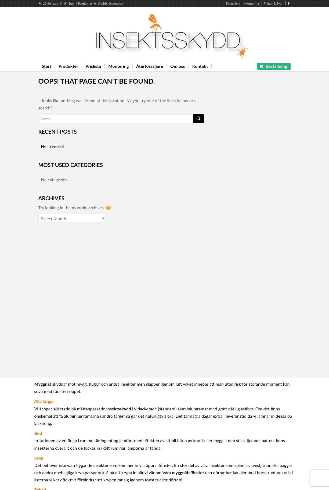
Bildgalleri (233, 3)
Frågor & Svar (273, 3)
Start (46, 66)
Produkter (68, 66)
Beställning (273, 66)
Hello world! (52, 146)
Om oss (177, 66)
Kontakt (200, 66)
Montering (251, 3)
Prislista (93, 66)
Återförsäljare (149, 66)
